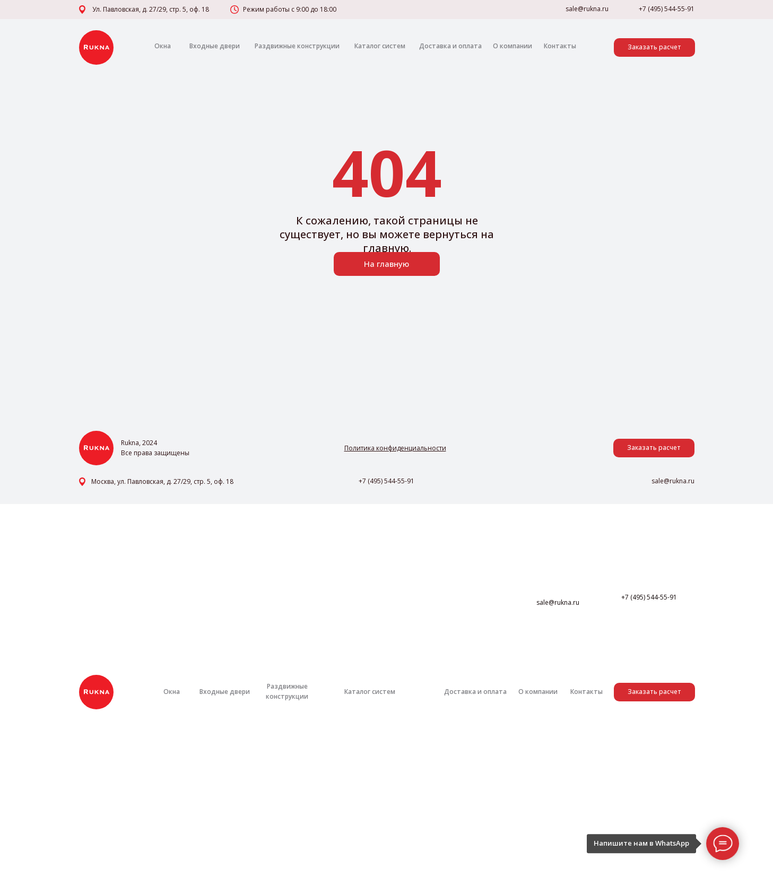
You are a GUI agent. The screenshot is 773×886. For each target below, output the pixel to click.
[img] (96, 47)
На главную (386, 263)
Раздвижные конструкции (297, 45)
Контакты (560, 45)
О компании (512, 45)
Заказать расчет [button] (654, 46)
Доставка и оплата (450, 45)
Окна (162, 45)
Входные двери (214, 45)
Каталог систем (379, 45)
